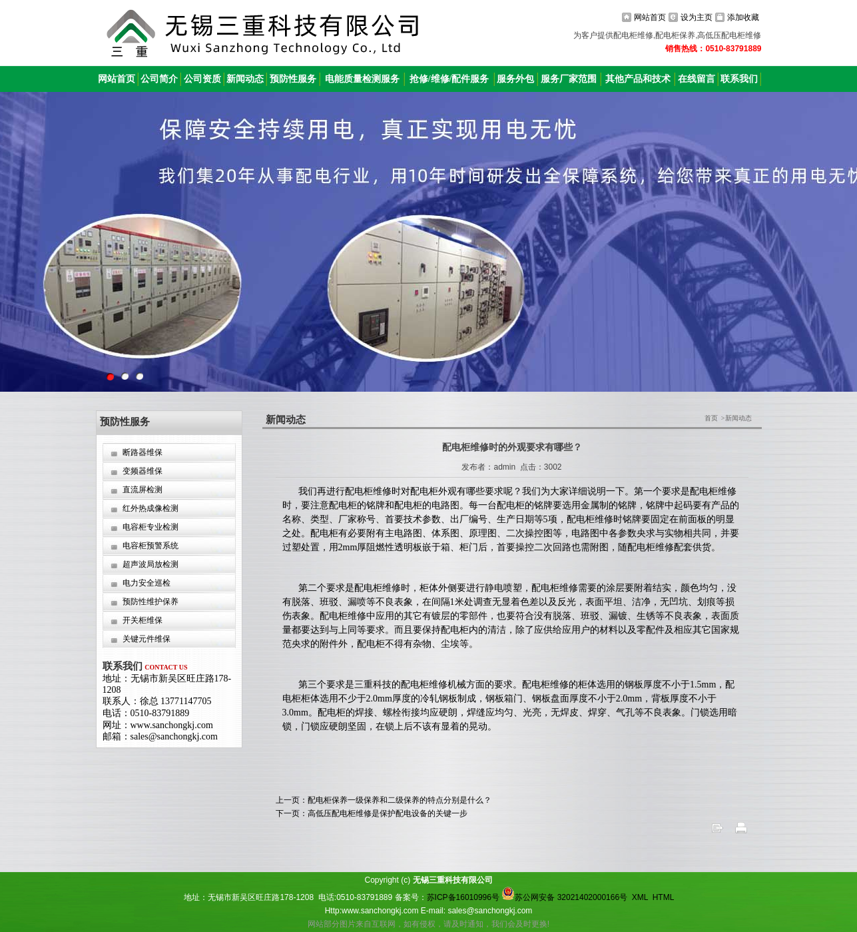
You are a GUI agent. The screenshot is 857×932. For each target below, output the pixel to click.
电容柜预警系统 (150, 545)
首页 (711, 418)
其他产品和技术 (638, 79)
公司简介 (159, 79)
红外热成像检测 (150, 508)
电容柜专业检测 (150, 527)
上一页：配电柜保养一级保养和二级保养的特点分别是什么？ (383, 800)
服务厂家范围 (569, 79)
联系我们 (739, 79)
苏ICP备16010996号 (463, 897)
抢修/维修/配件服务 (449, 79)
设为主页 (697, 17)
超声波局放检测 (150, 564)
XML (640, 897)
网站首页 (650, 17)
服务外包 (515, 79)
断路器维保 (142, 452)
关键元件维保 (146, 639)
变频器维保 (142, 471)
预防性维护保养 (150, 601)
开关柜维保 (142, 620)
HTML (663, 897)
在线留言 (696, 79)
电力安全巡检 (146, 583)
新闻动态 (245, 79)
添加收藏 (743, 17)
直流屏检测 (142, 489)
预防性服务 (293, 79)
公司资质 (202, 79)
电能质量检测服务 (362, 79)
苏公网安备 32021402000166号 (564, 897)
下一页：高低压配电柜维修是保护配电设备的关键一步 (371, 813)
